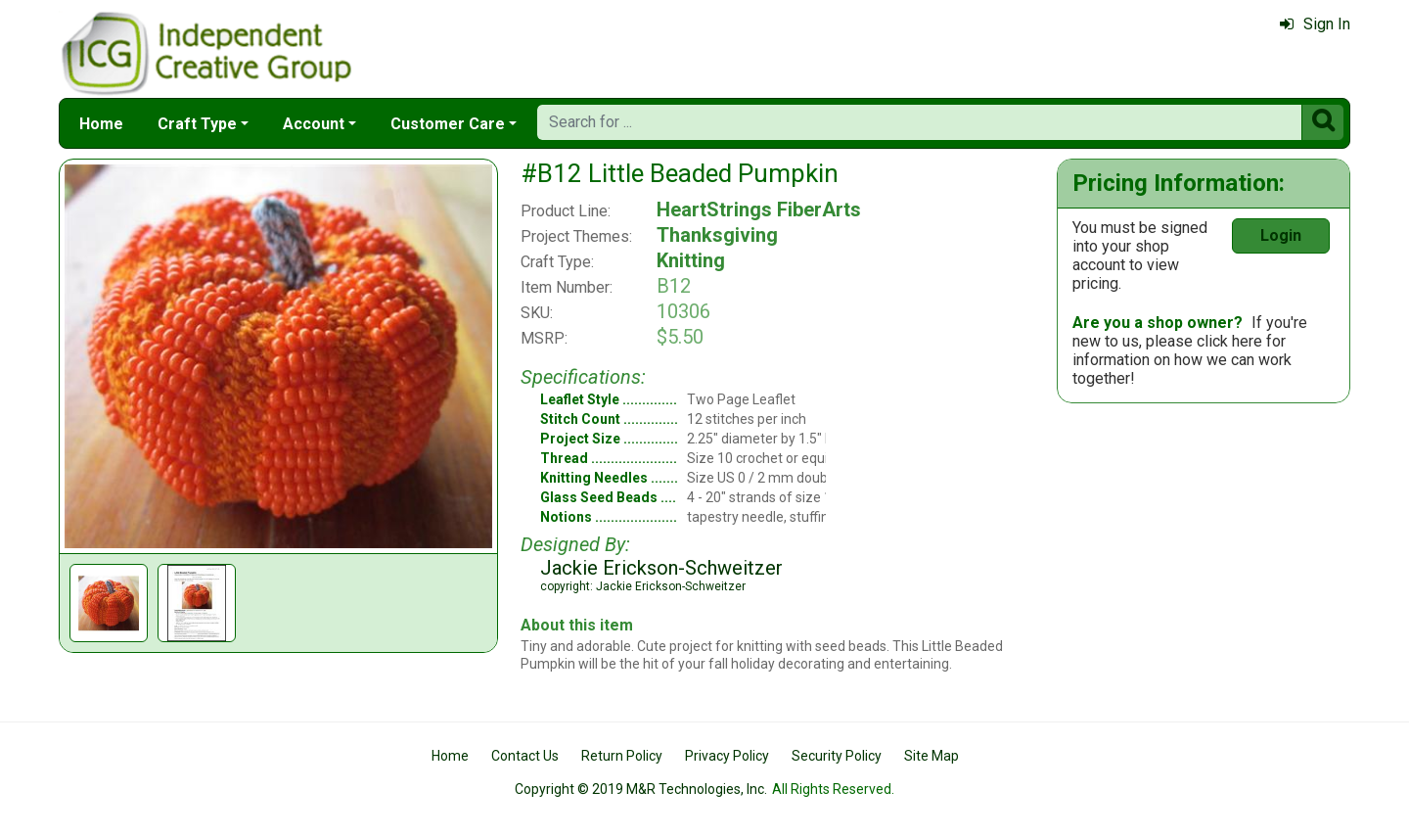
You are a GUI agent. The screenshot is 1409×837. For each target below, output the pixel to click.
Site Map (931, 756)
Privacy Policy (727, 756)
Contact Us (525, 756)
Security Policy (837, 756)
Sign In (1315, 24)
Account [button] (313, 124)
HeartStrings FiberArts (759, 209)
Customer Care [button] (447, 124)
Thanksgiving (717, 235)
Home (101, 124)
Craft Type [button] (197, 124)
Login (1280, 235)
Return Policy (621, 756)
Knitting (691, 260)
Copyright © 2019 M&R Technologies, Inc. (641, 789)
